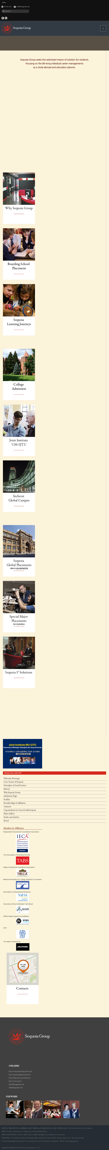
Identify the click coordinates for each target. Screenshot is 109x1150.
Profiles (7, 799)
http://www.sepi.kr (15, 1081)
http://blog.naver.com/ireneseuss (19, 1078)
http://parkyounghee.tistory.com (19, 1074)
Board (6, 820)
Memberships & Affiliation (14, 803)
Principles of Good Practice (15, 785)
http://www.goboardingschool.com (20, 1071)
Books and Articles (11, 817)
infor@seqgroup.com (16, 1087)
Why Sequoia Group (12, 792)
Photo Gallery (9, 813)
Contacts (7, 806)
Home (4, 2)
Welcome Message (12, 778)
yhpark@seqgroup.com (16, 1084)
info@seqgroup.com (23, 6)
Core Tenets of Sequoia (13, 782)
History (7, 789)
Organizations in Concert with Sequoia (20, 810)
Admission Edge (10, 796)
